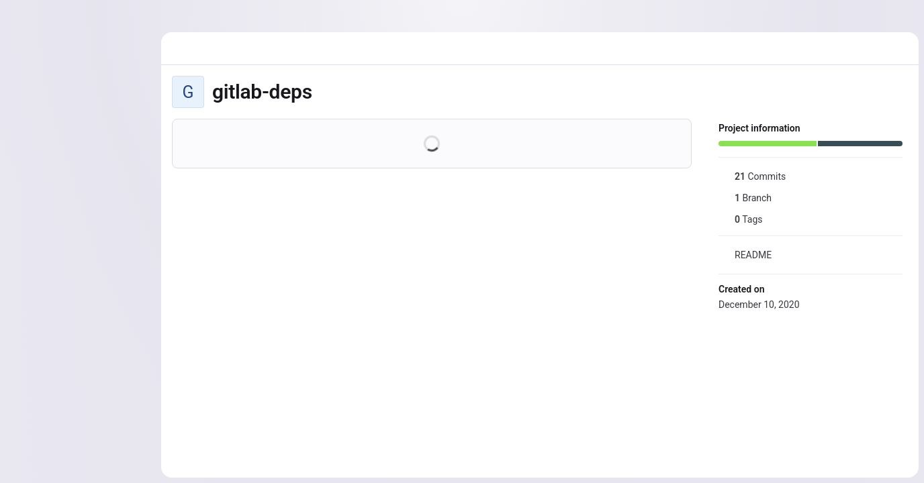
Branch (745, 198)
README (745, 255)
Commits (752, 176)
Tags (740, 219)
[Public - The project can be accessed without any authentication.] (323, 92)
